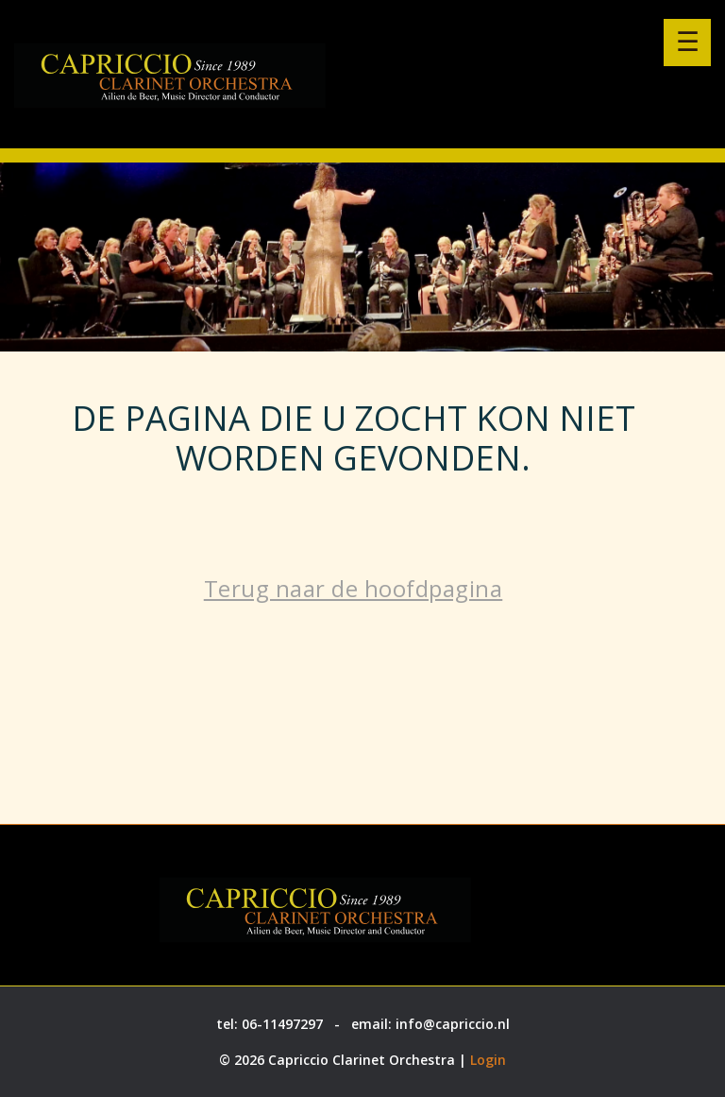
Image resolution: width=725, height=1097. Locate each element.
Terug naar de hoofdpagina (353, 588)
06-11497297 (282, 1024)
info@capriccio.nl (453, 1024)
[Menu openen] (687, 42)
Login (488, 1060)
